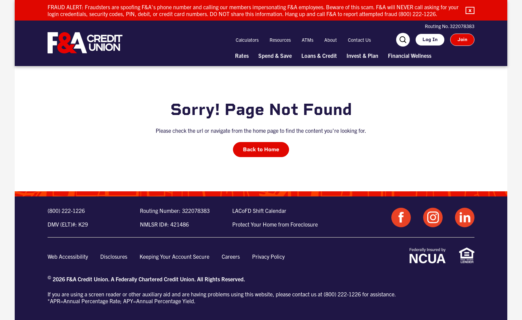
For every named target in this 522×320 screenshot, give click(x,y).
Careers (231, 256)
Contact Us (359, 40)
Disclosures (113, 256)
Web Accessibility (68, 256)
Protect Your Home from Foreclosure (275, 224)
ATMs (307, 40)
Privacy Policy (268, 256)
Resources (280, 40)
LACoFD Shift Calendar (259, 210)
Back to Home (261, 149)
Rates (242, 55)
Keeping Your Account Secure (174, 256)
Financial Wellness (409, 55)
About (330, 40)
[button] (470, 10)
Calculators (247, 40)
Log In (430, 39)
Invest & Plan (362, 55)
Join (462, 39)
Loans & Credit (319, 55)
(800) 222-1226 (66, 210)
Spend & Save (275, 55)
